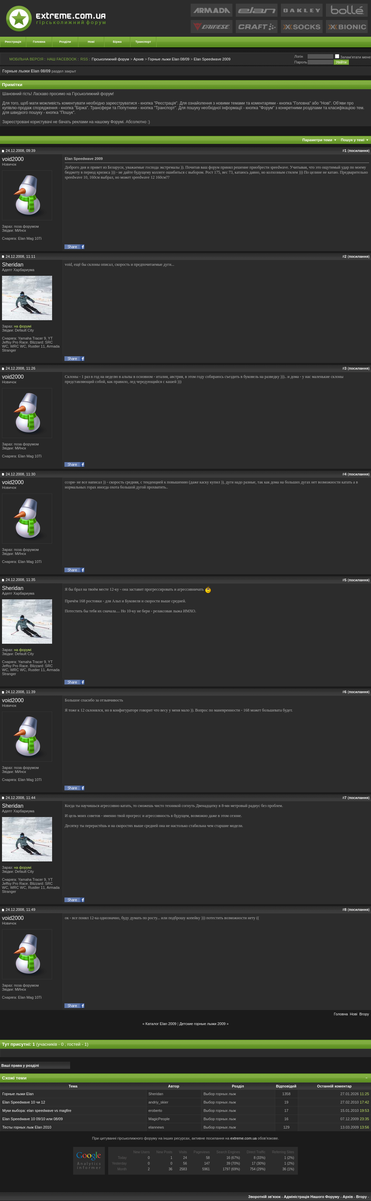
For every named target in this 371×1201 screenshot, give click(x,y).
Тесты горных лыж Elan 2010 (26, 1127)
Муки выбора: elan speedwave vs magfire (36, 1111)
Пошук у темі (352, 140)
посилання (358, 151)
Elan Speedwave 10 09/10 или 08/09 (32, 1119)
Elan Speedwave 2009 (212, 59)
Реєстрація (13, 41)
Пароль (300, 62)
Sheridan (12, 264)
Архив (138, 59)
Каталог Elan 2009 (161, 1024)
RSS (84, 59)
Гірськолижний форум (110, 59)
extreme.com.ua (243, 1138)
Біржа (117, 41)
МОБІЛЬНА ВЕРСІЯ (26, 59)
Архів (348, 1197)
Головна (39, 41)
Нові (91, 41)
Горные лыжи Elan (18, 1094)
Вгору (364, 1014)
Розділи (65, 41)
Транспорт (143, 41)
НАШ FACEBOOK (62, 59)
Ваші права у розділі (20, 1065)
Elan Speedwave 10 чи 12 (23, 1102)
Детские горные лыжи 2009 (202, 1024)
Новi (353, 1014)
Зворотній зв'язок (264, 1197)
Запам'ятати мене (353, 57)
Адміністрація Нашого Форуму (311, 1197)
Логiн (298, 56)
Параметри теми (317, 140)
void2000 (13, 159)
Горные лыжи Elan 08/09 (168, 59)
